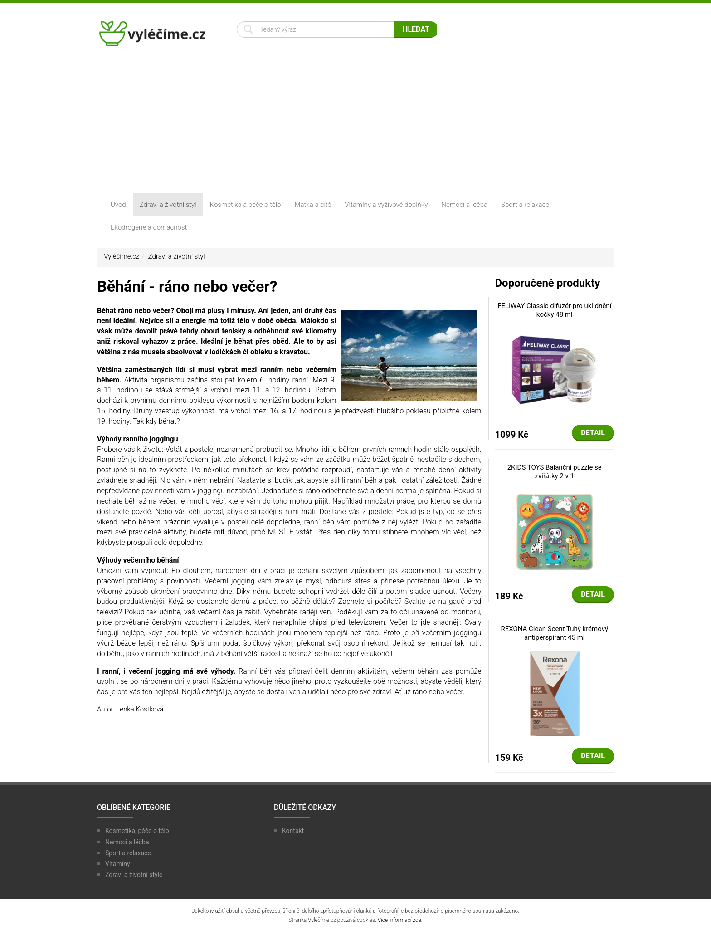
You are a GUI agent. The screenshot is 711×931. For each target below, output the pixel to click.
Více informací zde (399, 920)
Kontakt (293, 830)
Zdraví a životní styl (168, 205)
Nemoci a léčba (464, 205)
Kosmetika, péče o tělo (137, 830)
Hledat (416, 29)
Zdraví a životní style (133, 874)
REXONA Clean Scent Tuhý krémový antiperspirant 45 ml (554, 633)
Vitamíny (117, 863)
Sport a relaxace (525, 205)
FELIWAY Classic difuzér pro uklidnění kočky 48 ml (554, 310)
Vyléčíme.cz (121, 256)
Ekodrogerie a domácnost (149, 227)
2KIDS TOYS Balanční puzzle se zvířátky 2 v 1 (554, 471)
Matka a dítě (313, 205)
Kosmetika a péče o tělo (245, 205)
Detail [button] (593, 432)
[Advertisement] (355, 124)
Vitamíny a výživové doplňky (386, 205)
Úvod (118, 205)
